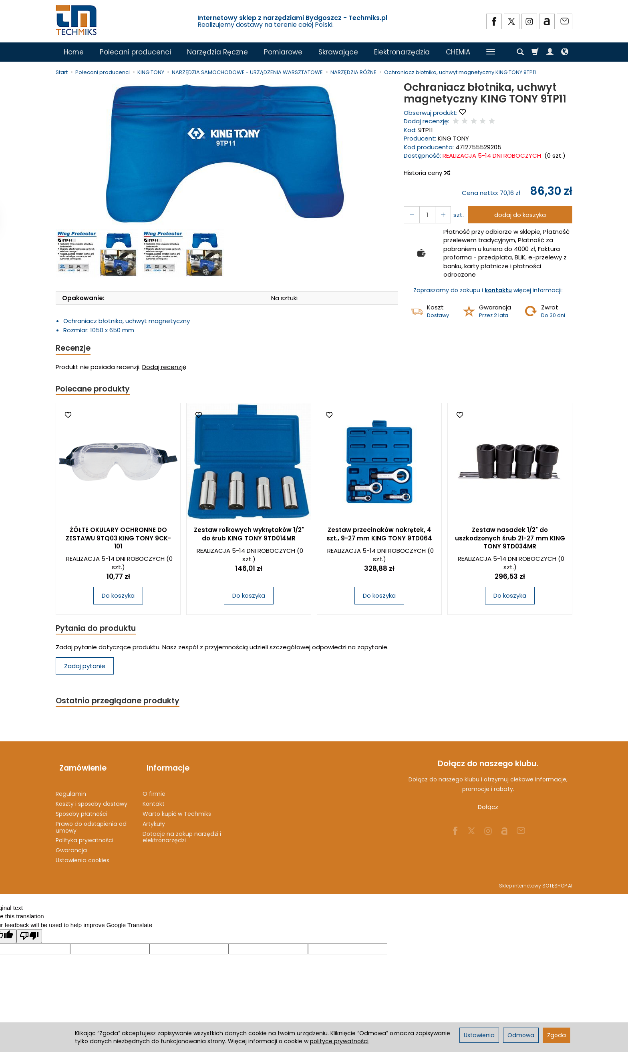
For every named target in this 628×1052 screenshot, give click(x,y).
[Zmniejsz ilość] (439, 214)
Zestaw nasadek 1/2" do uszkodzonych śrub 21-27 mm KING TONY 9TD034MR (510, 540)
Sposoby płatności (81, 809)
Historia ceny (426, 173)
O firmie (154, 789)
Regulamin (71, 789)
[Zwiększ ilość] (410, 214)
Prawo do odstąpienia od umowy (91, 822)
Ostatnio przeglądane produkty (122, 704)
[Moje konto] (550, 52)
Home (74, 52)
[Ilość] (425, 214)
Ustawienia (479, 1035)
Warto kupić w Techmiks (177, 809)
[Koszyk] (535, 52)
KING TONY (453, 138)
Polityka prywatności (84, 835)
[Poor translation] (29, 931)
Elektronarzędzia (402, 52)
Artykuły (154, 819)
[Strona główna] (77, 20)
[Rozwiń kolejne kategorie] (490, 52)
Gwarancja (71, 845)
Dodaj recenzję (164, 368)
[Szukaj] (520, 52)
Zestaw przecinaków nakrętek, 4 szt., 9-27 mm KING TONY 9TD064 (379, 536)
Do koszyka (118, 597)
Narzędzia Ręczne (217, 52)
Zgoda (556, 1035)
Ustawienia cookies (82, 855)
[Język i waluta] (564, 52)
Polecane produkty (96, 390)
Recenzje (74, 348)
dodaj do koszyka (517, 215)
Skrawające (338, 52)
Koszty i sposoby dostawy (91, 799)
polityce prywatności (339, 1041)
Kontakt (154, 799)
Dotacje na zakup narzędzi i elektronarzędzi (182, 831)
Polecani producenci (135, 52)
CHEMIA (458, 52)
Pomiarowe (283, 52)
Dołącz (488, 811)
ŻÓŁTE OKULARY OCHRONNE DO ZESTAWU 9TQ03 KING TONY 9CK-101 (118, 540)
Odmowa (520, 1035)
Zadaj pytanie (84, 669)
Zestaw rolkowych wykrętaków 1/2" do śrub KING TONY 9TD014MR (249, 536)
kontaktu (498, 290)
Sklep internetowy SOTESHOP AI (535, 880)
